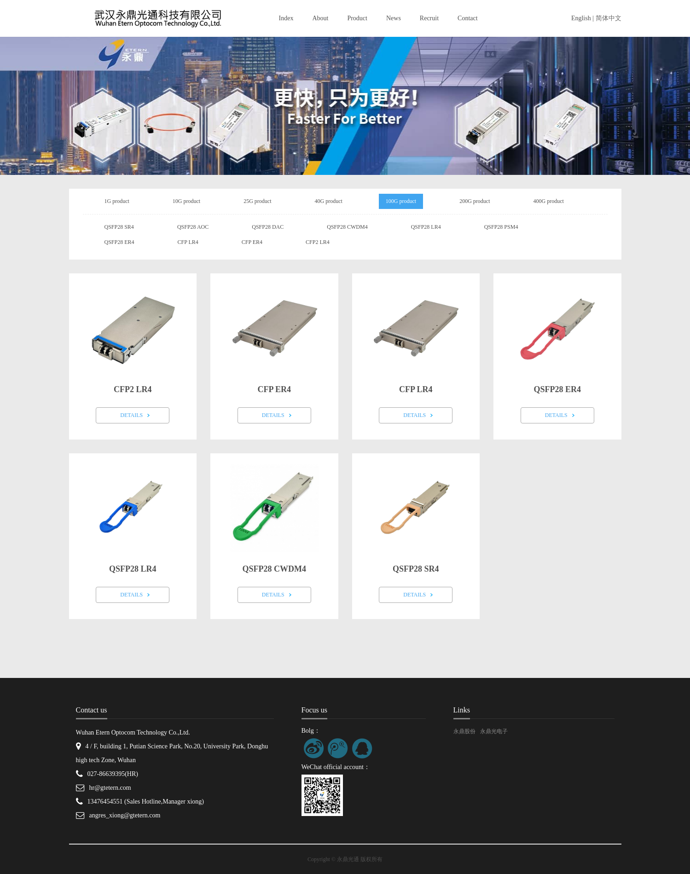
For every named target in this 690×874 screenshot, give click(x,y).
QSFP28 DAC (268, 227)
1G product (116, 201)
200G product (474, 201)
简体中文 (608, 18)
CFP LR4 (188, 242)
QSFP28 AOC (193, 227)
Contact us (91, 710)
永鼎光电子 (494, 731)
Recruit (429, 18)
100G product (401, 201)
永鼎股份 (464, 731)
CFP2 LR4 (318, 242)
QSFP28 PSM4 (501, 227)
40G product (328, 201)
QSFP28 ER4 (119, 242)
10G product (186, 201)
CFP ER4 (252, 242)
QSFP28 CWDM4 (347, 227)
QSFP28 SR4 (119, 227)
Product (357, 18)
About (320, 18)
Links (461, 710)
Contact (468, 18)
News (393, 18)
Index (286, 18)
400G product (548, 201)
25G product (257, 201)
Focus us (314, 710)
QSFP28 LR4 (426, 227)
